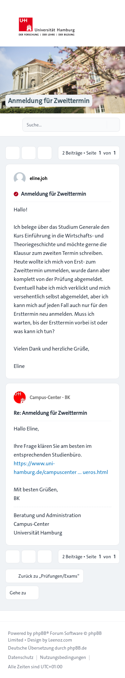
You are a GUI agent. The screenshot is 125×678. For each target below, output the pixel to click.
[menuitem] (20, 657)
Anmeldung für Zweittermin (53, 194)
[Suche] (101, 124)
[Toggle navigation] (117, 23)
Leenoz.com (60, 640)
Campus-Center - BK (50, 397)
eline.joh (38, 178)
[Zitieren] (105, 178)
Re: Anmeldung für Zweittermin (50, 413)
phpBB (39, 633)
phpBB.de (77, 648)
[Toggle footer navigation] (8, 616)
